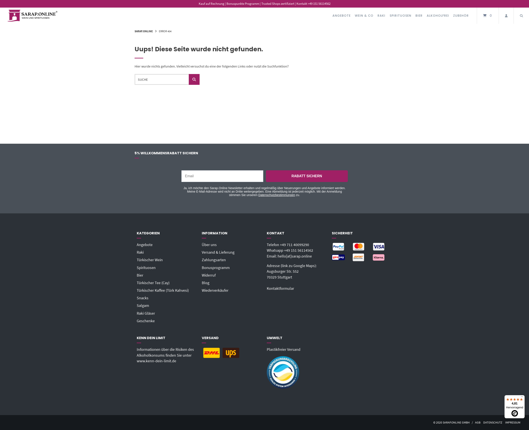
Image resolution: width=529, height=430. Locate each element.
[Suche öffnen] (521, 16)
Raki (381, 15)
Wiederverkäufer (215, 290)
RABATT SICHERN (306, 176)
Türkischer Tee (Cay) (153, 282)
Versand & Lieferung (218, 252)
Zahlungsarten (214, 260)
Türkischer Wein (150, 260)
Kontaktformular (280, 288)
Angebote (341, 15)
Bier (419, 15)
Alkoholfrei (438, 15)
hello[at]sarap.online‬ (295, 256)
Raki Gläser (146, 313)
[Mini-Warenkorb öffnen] (488, 16)
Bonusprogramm (216, 267)
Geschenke (146, 321)
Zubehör (461, 15)
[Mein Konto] (506, 16)
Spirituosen (400, 15)
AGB (477, 422)
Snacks (142, 298)
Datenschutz (492, 422)
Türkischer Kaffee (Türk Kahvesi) (163, 290)
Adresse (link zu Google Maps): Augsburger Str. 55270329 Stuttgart (292, 271)
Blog (205, 282)
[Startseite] (32, 16)
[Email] (222, 176)
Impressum (512, 422)
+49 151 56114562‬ (298, 250)
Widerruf (209, 275)
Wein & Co (364, 15)
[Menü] (522, 397)
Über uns (209, 244)
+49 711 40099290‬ (294, 244)
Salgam (143, 305)
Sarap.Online (144, 31)
